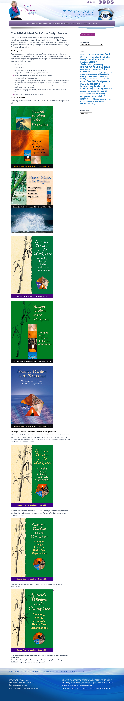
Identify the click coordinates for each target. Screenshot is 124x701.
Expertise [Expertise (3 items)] (104, 79)
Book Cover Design (22, 655)
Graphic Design (59, 655)
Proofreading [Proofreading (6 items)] (99, 93)
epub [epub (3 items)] (98, 79)
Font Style (47, 660)
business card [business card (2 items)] (84, 69)
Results (95, 23)
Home (87, 2)
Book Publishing (35, 655)
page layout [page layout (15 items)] (100, 90)
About (28, 23)
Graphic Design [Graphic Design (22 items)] (96, 81)
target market (27, 662)
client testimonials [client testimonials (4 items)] (94, 69)
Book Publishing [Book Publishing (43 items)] (88, 63)
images (66, 660)
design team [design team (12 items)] (86, 76)
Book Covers (20, 660)
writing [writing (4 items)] (92, 104)
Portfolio (87, 23)
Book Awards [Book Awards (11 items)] (97, 54)
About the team (19, 671)
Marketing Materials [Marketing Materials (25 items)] (93, 86)
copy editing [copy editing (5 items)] (107, 72)
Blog (84, 671)
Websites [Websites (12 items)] (85, 103)
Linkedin (100, 2)
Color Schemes (47, 655)
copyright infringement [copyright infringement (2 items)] (86, 74)
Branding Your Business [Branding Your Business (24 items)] (95, 66)
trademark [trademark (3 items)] (102, 101)
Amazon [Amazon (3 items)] (82, 55)
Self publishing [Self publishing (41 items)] (92, 97)
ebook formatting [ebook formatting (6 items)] (100, 76)
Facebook (108, 2)
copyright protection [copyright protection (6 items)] (101, 74)
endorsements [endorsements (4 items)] (92, 79)
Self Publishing (16, 662)
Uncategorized (39, 662)
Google (112, 2)
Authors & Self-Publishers (41, 23)
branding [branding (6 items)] (99, 65)
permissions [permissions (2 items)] (83, 93)
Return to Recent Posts (87, 34)
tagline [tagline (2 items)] (96, 101)
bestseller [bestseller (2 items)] (88, 54)
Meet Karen (64, 671)
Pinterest (104, 2)
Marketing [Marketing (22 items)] (93, 83)
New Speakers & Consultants (63, 23)
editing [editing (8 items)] (83, 78)
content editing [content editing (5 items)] (96, 72)
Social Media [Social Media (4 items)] (99, 99)
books (40, 660)
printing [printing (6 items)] (90, 93)
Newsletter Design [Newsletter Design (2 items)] (85, 91)
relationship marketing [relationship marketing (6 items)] (89, 96)
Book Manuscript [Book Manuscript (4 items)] (93, 59)
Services (79, 23)
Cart (94, 2)
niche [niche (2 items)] (92, 91)
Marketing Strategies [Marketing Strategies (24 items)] (93, 88)
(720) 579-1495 (13, 684)
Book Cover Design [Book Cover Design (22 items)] (95, 56)
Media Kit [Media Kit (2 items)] (109, 89)
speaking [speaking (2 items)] (91, 101)
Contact (91, 2)
